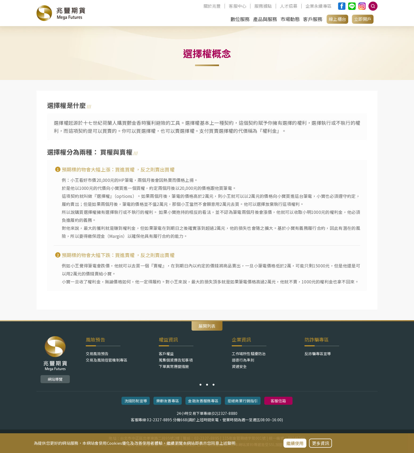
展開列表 (207, 326)
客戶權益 (166, 353)
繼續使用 (295, 443)
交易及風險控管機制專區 (106, 360)
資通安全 (239, 366)
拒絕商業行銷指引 (243, 400)
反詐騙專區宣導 (318, 353)
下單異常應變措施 (174, 366)
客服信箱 (278, 400)
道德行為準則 (243, 360)
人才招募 (288, 6)
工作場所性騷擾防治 (249, 353)
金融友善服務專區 (203, 400)
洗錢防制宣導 (135, 400)
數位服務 (240, 18)
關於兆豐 (212, 6)
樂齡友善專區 (167, 400)
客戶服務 (312, 18)
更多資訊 (320, 443)
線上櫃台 (337, 19)
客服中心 (237, 6)
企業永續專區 (318, 6)
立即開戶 (362, 19)
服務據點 (263, 6)
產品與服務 (265, 18)
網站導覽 (55, 379)
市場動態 (290, 18)
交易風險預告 (97, 353)
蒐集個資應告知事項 (176, 360)
